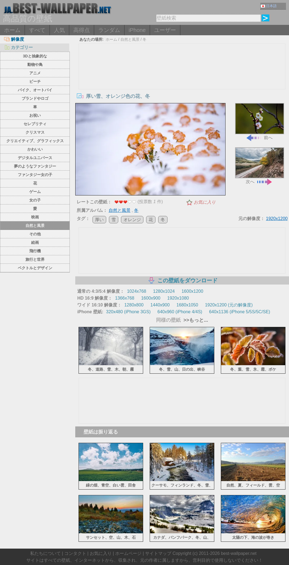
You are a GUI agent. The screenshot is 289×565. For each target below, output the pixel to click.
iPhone (137, 30)
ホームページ (128, 553)
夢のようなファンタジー (35, 166)
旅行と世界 (35, 259)
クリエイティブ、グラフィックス (35, 141)
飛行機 (35, 251)
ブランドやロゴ (35, 98)
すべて (37, 30)
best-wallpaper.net (238, 553)
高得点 (81, 30)
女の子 (35, 200)
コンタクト (75, 553)
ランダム (109, 30)
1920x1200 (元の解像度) (229, 305)
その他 (35, 234)
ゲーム (35, 191)
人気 (59, 30)
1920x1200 (277, 218)
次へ (259, 165)
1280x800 (133, 305)
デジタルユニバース (35, 158)
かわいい (35, 149)
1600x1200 (192, 291)
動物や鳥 (35, 64)
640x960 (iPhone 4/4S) (179, 311)
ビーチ (35, 81)
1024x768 (136, 291)
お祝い (35, 115)
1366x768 (124, 298)
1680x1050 (187, 305)
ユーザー (165, 30)
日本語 (269, 6)
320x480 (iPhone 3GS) (128, 311)
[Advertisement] (182, 84)
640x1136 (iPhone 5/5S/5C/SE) (239, 311)
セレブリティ (35, 124)
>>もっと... (195, 320)
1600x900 (150, 298)
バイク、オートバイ (35, 90)
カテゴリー (18, 47)
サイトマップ (158, 553)
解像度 (14, 39)
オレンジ (132, 219)
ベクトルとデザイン (35, 268)
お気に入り (205, 202)
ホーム (12, 30)
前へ (259, 121)
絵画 (35, 242)
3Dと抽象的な (35, 56)
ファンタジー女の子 (35, 174)
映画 (35, 217)
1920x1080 (178, 298)
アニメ (35, 73)
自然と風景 (35, 225)
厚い (99, 219)
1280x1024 (164, 291)
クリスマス (35, 132)
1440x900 (159, 305)
